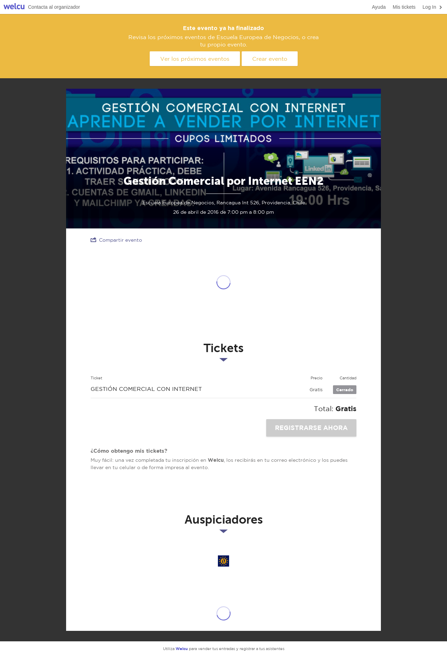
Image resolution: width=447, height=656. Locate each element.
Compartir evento (116, 240)
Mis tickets (404, 7)
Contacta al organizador (54, 7)
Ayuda (378, 7)
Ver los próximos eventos (194, 59)
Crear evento (269, 59)
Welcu (13, 7)
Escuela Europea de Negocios (223, 561)
